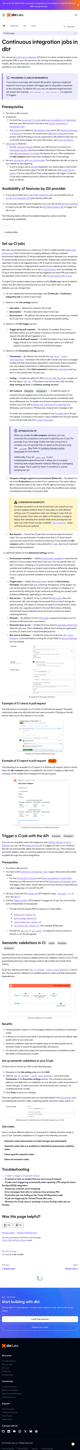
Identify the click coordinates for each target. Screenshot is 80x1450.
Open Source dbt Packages (12, 1393)
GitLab (34, 166)
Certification (6, 1371)
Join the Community (9, 1386)
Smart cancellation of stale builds (56, 878)
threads (44, 618)
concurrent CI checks (31, 120)
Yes (7, 1225)
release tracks (42, 130)
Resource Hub (7, 1364)
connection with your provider (29, 160)
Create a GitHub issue (27, 1232)
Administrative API (53, 207)
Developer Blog (7, 1375)
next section (65, 1097)
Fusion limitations (65, 140)
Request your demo (40, 1327)
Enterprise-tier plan (18, 150)
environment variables (51, 558)
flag (24, 448)
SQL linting (15, 130)
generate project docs (67, 625)
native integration (39, 195)
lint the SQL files (53, 378)
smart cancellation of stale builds (61, 120)
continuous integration (26, 57)
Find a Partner (7, 1416)
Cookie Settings (47, 1448)
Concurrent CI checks (27, 878)
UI (17, 896)
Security (35, 1448)
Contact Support (8, 1409)
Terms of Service (22, 1240)
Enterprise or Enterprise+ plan (33, 871)
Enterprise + (42, 391)
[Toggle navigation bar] (4, 15)
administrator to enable (26, 153)
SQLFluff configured (57, 133)
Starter (51, 943)
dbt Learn (5, 1368)
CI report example (43, 420)
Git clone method (70, 203)
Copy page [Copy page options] (70, 26)
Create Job (33, 893)
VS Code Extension (9, 1361)
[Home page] (4, 26)
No (19, 1225)
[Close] (78, 5)
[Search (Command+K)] (76, 15)
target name (41, 581)
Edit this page (9, 1251)
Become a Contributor (10, 1390)
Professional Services (9, 1412)
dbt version (57, 598)
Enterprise (29, 391)
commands (63, 369)
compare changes (25, 147)
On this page (8, 33)
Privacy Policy (7, 1240)
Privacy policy (8, 1232)
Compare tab (61, 413)
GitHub (51, 842)
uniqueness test (63, 404)
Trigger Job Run (20, 900)
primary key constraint (43, 404)
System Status (7, 1419)
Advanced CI (12, 143)
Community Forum (9, 1397)
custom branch (50, 269)
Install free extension (40, 1319)
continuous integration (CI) (18, 198)
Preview (52, 761)
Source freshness (69, 638)
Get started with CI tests (61, 275)
